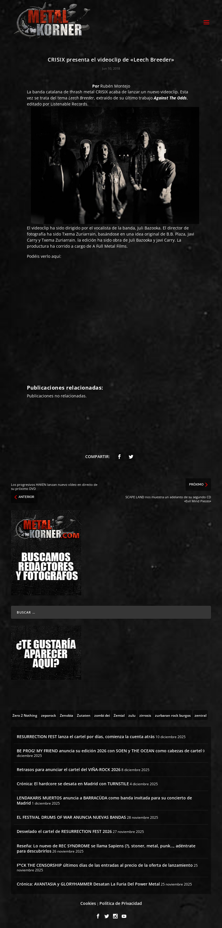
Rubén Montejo (115, 85)
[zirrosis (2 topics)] (145, 714)
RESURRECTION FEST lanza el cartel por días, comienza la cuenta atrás (86, 735)
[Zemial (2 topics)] (119, 714)
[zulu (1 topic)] (132, 714)
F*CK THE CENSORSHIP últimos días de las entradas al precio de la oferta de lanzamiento (105, 864)
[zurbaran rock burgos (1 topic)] (172, 714)
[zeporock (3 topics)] (49, 714)
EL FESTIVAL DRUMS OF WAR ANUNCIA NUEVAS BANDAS (71, 816)
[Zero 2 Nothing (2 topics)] (25, 714)
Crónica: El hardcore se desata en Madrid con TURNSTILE (73, 783)
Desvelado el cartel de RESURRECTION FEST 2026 (64, 830)
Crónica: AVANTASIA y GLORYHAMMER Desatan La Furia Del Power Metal (88, 883)
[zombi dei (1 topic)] (102, 714)
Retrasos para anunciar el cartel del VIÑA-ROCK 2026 (69, 768)
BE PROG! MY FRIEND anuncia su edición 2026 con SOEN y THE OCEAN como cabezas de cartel (109, 750)
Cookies (88, 902)
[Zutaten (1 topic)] (83, 714)
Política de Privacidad (120, 902)
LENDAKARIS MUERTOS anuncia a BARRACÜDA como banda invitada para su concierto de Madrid (104, 799)
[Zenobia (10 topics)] (66, 714)
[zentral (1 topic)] (200, 714)
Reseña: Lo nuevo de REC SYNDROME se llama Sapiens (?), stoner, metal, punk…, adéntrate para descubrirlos (106, 847)
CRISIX (102, 91)
